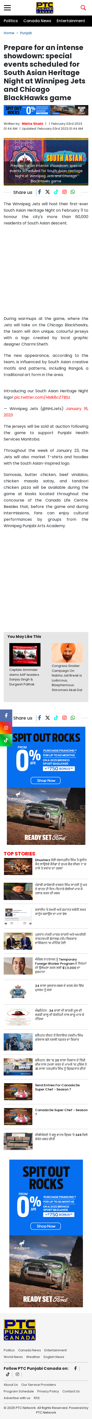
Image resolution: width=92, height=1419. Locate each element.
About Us (11, 1384)
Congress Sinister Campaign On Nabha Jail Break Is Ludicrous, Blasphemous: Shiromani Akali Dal (67, 677)
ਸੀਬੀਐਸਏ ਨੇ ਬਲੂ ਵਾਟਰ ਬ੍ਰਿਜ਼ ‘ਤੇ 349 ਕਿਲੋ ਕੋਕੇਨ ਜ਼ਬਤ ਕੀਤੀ (61, 1137)
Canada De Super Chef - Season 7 (61, 1112)
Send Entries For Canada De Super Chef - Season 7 (57, 1087)
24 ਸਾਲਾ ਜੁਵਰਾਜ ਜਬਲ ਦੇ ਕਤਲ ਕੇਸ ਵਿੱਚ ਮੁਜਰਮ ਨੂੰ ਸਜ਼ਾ (59, 987)
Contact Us (71, 1391)
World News (13, 1356)
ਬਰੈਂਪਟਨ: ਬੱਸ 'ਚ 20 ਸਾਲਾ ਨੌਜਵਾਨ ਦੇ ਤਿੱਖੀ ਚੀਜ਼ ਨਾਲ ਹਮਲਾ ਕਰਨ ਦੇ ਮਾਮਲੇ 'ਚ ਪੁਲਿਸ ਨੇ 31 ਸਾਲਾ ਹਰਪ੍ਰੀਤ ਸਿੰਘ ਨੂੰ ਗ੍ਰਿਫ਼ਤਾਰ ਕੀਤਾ (61, 1064)
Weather (33, 1356)
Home (9, 33)
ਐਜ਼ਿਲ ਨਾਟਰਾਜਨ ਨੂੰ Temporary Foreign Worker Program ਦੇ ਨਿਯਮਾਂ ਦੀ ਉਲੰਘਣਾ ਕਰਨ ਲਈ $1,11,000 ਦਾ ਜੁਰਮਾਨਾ (61, 965)
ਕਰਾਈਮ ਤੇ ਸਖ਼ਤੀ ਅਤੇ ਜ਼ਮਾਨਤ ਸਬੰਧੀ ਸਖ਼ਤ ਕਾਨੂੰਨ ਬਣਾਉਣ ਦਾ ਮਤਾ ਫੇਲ (60, 911)
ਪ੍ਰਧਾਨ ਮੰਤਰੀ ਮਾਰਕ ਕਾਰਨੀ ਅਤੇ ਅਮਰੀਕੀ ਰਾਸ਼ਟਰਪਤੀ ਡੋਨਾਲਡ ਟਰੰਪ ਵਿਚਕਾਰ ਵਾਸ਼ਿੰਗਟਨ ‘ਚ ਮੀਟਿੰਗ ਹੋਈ (60, 938)
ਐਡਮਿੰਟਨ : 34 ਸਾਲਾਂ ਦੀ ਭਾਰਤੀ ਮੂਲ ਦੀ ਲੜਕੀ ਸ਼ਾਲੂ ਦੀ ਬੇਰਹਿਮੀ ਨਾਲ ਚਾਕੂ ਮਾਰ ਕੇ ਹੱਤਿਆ (59, 1014)
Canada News (37, 21)
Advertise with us (17, 1398)
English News (54, 1356)
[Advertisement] (46, 580)
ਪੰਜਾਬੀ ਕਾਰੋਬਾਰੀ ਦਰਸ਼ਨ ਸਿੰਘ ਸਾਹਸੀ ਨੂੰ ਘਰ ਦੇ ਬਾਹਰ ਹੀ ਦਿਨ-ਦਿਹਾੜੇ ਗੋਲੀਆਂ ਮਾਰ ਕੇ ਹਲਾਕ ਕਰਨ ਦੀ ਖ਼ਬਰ (61, 889)
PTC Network (46, 1412)
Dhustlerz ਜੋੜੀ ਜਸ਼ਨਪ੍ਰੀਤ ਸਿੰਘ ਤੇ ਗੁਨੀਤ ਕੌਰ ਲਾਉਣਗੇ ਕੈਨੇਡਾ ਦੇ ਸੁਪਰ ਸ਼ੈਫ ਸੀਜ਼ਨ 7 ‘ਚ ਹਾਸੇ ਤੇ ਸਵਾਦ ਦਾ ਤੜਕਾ (61, 864)
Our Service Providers (38, 1384)
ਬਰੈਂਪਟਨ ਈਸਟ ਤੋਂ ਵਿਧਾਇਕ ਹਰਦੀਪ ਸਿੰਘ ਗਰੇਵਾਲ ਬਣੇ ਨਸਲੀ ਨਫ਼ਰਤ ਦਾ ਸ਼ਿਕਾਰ (59, 1037)
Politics (11, 21)
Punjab (26, 33)
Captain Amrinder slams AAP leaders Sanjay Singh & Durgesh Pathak (24, 677)
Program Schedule (19, 1391)
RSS (37, 1398)
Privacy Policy (48, 1391)
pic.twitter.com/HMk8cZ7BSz (42, 397)
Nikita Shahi (32, 123)
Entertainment (71, 21)
